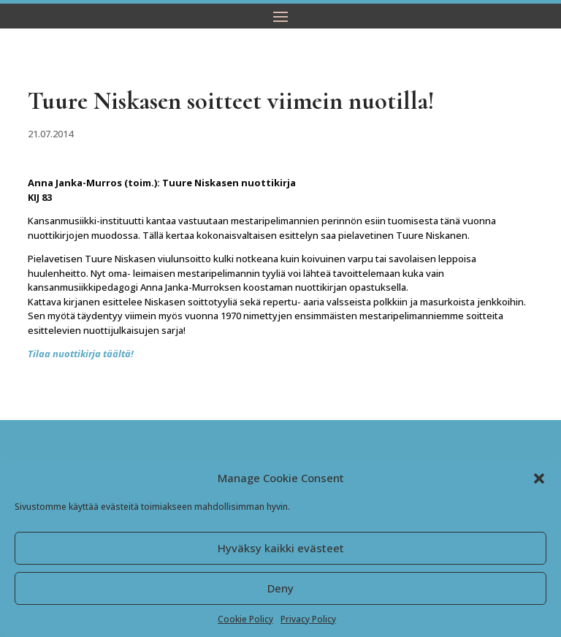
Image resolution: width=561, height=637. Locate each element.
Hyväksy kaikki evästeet (281, 548)
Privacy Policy (308, 619)
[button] (539, 478)
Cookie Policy (245, 619)
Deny (280, 588)
